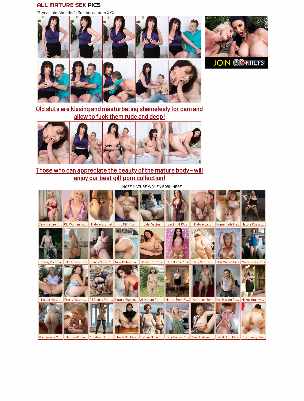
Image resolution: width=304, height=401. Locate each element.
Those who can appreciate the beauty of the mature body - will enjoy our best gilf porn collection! (119, 173)
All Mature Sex (69, 4)
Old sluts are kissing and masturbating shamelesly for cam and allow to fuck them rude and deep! (119, 112)
